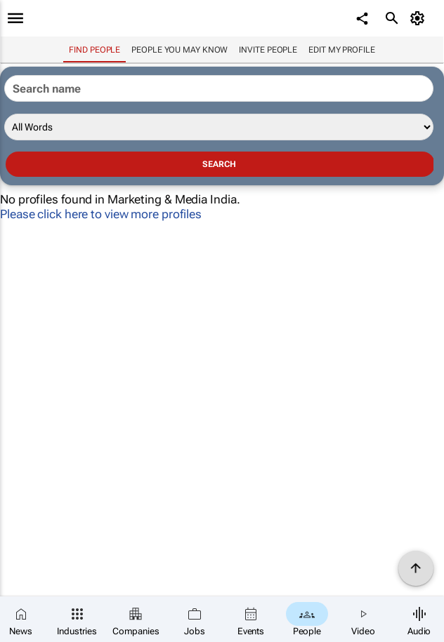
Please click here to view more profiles (101, 214)
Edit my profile (341, 50)
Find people (94, 50)
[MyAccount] (420, 18)
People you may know (179, 50)
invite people (268, 50)
